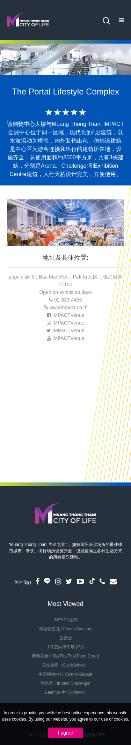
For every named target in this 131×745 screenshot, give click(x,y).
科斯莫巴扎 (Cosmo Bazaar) (65, 628)
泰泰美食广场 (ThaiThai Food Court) (65, 656)
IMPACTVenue (68, 315)
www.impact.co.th (68, 307)
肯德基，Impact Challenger (65, 683)
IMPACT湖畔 (65, 619)
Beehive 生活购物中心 (65, 692)
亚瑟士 (65, 638)
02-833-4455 (68, 300)
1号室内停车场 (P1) (65, 647)
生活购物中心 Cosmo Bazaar (65, 674)
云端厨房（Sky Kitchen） (65, 665)
